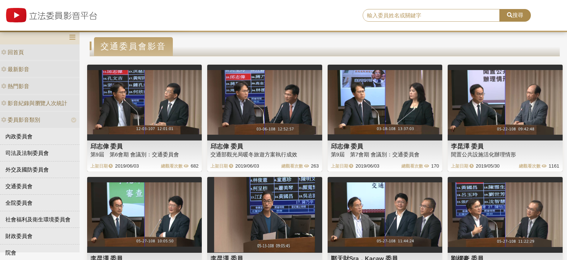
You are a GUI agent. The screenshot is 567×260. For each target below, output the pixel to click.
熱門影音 (15, 86)
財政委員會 (19, 236)
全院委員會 (19, 203)
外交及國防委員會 (27, 169)
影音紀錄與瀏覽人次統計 (34, 103)
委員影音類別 (20, 120)
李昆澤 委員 (467, 146)
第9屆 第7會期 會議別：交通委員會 (375, 154)
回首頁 (12, 52)
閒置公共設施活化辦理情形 (483, 154)
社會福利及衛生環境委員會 (38, 219)
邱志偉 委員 (106, 146)
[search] (431, 15)
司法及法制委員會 (27, 153)
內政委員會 (19, 136)
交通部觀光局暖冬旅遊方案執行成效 (253, 154)
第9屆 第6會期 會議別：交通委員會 (134, 154)
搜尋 (515, 15)
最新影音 (15, 69)
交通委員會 (19, 186)
